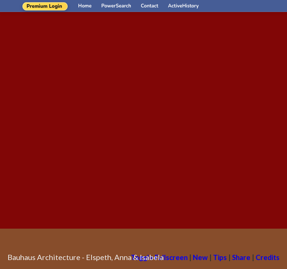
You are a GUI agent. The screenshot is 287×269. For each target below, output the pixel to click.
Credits (268, 257)
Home (85, 6)
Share (241, 257)
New (200, 257)
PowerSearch (116, 6)
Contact (149, 6)
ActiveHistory (183, 6)
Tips (220, 257)
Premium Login (44, 6)
